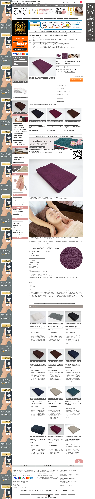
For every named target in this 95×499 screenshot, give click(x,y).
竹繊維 (55, 18)
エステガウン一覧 (35, 18)
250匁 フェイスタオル (19, 127)
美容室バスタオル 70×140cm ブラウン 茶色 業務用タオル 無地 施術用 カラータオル (55, 366)
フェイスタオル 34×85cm (18, 157)
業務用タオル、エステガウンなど (49, 470)
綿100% (41, 18)
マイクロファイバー (48, 18)
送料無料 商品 (16, 214)
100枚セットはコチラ (33, 267)
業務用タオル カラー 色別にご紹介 (40, 43)
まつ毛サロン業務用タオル (67, 295)
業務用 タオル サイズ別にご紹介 (39, 46)
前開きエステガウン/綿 (18, 192)
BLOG (77, 18)
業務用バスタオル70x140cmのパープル (53, 150)
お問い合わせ (60, 18)
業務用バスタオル (32, 291)
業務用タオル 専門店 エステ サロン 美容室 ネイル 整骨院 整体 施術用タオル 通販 (26, 1)
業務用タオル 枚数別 (17, 209)
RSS (17, 240)
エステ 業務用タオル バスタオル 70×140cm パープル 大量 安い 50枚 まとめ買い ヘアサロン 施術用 (54, 303)
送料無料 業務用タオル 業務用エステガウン (42, 47)
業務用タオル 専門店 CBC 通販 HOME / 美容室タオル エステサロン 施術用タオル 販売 (47, 490)
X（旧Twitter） (71, 494)
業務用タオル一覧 (27, 18)
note (23, 240)
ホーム (30, 38)
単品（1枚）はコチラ (33, 264)
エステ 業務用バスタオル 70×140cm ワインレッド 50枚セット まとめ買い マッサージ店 (55, 126)
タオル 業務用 (63, 494)
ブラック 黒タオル (18, 201)
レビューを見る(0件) (61, 85)
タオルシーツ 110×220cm (18, 162)
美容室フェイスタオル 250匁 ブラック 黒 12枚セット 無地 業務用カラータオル (72, 328)
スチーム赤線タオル (19, 133)
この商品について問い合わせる (63, 91)
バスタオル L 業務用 (17, 137)
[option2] (69, 72)
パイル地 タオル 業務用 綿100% (39, 39)
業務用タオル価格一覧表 (18, 232)
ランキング (66, 18)
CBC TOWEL (46, 497)
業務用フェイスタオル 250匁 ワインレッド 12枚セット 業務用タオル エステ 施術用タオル (55, 441)
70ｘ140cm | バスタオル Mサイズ (55, 46)
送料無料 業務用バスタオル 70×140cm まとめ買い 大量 (63, 47)
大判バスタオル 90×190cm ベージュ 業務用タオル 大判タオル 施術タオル (73, 440)
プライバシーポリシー (25, 494)
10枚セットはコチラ (33, 266)
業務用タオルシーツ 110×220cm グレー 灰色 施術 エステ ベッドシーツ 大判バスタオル (55, 328)
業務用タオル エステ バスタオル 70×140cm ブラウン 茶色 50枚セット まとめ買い (72, 126)
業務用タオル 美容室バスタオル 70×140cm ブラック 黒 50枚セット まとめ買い (37, 126)
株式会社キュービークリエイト (71, 470)
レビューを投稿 (60, 88)
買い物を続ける (60, 101)
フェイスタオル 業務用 (18, 125)
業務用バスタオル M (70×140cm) (54, 39)
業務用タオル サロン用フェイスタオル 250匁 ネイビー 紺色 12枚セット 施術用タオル (72, 366)
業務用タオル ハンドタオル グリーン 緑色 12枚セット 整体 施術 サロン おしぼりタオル (73, 403)
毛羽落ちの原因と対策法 (18, 221)
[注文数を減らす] (68, 67)
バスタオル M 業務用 (17, 135)
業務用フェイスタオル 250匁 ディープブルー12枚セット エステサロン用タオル (37, 441)
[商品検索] (20, 61)
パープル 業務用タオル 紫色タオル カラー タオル (59, 43)
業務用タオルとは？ (17, 225)
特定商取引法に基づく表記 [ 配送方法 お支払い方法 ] (42, 494)
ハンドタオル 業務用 (17, 123)
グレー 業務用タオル (19, 204)
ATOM (20, 240)
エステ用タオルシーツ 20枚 (20, 144)
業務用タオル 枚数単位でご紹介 (39, 45)
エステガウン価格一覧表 (18, 235)
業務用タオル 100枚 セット (20, 211)
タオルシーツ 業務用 (17, 142)
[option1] (70, 69)
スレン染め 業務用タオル (52, 42)
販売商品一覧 (19, 18)
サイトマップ (72, 18)
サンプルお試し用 (18, 216)
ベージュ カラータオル (19, 202)
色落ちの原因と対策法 (17, 223)
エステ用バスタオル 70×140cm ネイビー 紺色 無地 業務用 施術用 (37, 402)
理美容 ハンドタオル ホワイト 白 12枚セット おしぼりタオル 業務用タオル (37, 328)
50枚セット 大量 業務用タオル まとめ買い (56, 45)
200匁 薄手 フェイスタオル (20, 129)
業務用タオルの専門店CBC (69, 478)
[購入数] (65, 67)
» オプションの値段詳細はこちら (76, 76)
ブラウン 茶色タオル (19, 199)
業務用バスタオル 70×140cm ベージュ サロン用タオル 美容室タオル (55, 402)
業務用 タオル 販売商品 (37, 38)
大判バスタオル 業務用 (18, 140)
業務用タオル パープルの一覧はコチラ (37, 258)
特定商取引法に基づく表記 (62, 95)
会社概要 (57, 494)
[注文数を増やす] (68, 66)
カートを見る (76, 2)
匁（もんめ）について (17, 230)
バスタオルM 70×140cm (18, 159)
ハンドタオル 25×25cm (18, 155)
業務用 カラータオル (17, 197)
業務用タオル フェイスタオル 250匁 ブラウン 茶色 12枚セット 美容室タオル (38, 366)
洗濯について (16, 228)
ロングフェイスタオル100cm (21, 131)
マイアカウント (67, 2)
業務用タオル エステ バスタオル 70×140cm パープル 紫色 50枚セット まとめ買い (55, 31)
